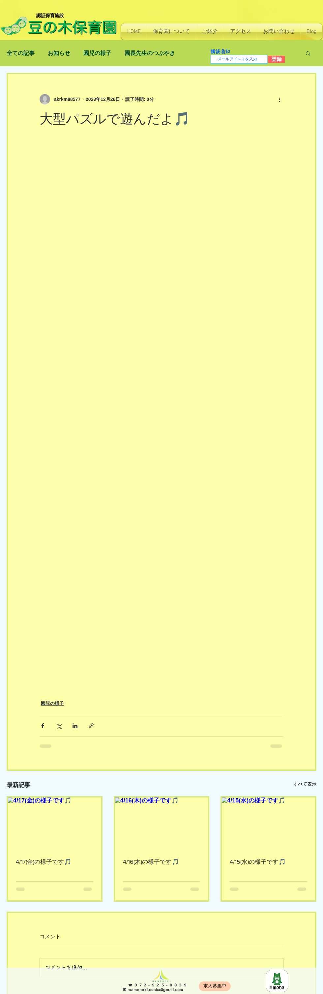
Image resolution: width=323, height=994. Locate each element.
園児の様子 (97, 53)
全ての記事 (21, 53)
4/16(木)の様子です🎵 (151, 861)
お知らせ (59, 53)
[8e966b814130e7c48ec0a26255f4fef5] (277, 981)
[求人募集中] (215, 986)
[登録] (276, 59)
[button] (171, 31)
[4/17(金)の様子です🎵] (54, 824)
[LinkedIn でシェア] (75, 726)
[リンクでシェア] (91, 726)
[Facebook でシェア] (43, 726)
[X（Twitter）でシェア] (59, 726)
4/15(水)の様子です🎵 (258, 861)
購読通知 (220, 51)
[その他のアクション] (279, 99)
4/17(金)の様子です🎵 (43, 861)
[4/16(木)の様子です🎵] (161, 824)
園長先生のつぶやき (150, 53)
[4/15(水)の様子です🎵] (268, 824)
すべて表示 (304, 784)
